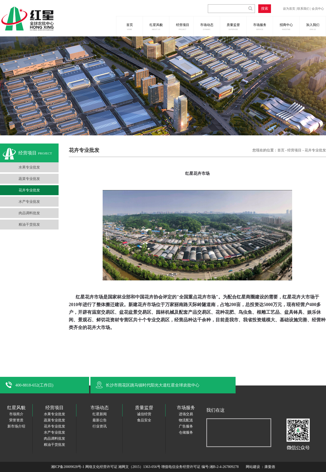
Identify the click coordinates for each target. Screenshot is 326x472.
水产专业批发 (29, 202)
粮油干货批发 (29, 224)
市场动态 (206, 26)
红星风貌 (155, 26)
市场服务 (259, 26)
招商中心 (286, 26)
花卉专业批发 (29, 190)
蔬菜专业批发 (29, 179)
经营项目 (182, 26)
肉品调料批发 (29, 213)
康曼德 (269, 467)
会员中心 (318, 8)
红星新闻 (99, 414)
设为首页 (289, 8)
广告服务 (186, 426)
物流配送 (186, 420)
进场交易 (186, 414)
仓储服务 (186, 432)
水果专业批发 (29, 167)
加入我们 (312, 26)
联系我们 (303, 8)
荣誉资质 (16, 420)
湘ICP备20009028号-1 (67, 467)
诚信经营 (144, 414)
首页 (129, 26)
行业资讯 (99, 426)
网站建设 (253, 467)
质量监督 (233, 26)
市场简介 (16, 414)
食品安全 (144, 420)
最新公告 (99, 420)
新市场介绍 (16, 426)
